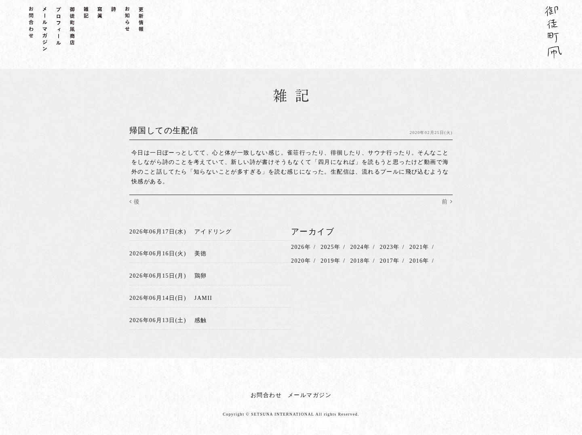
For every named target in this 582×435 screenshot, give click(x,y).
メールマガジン (309, 395)
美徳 (200, 253)
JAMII (203, 298)
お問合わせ (266, 395)
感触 (200, 320)
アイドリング (213, 232)
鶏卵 (200, 276)
